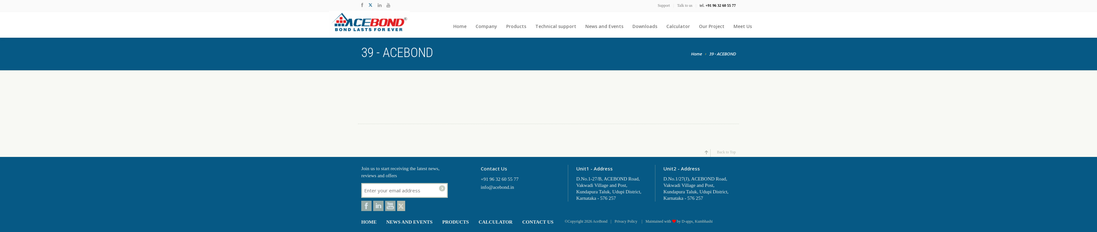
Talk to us (684, 5)
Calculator (678, 26)
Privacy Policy (626, 221)
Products (516, 26)
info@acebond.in (497, 187)
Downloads (644, 26)
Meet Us (742, 26)
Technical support (555, 26)
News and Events (604, 26)
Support (664, 5)
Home (459, 26)
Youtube (390, 206)
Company (486, 26)
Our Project (711, 26)
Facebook (366, 206)
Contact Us (538, 222)
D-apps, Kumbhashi (697, 221)
